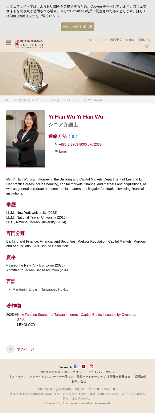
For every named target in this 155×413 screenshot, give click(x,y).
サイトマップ (97, 39)
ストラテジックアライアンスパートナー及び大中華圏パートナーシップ (59, 376)
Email (63, 151)
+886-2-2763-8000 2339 (80, 144)
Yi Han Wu (95, 100)
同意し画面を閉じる (77, 26)
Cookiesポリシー (22, 16)
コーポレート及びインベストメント (59, 100)
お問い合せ (79, 381)
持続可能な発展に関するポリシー (62, 372)
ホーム (9, 100)
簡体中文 (145, 39)
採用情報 (140, 376)
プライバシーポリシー (103, 372)
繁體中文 (116, 39)
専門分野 (25, 100)
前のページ (25, 349)
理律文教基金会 (120, 376)
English (130, 39)
